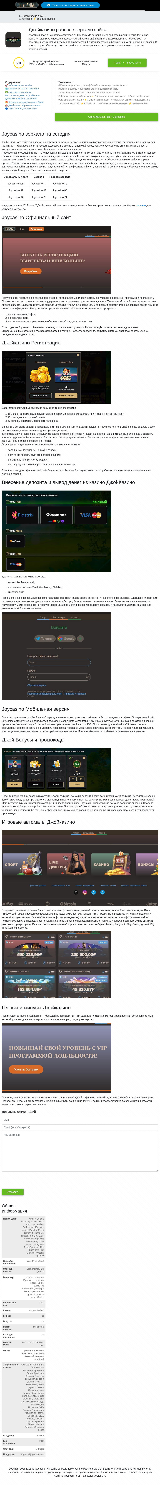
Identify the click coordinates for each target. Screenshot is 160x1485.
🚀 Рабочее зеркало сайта (18, 85)
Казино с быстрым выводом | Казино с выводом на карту (89, 89)
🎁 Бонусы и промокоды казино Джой (24, 102)
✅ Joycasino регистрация (18, 92)
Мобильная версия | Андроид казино (131, 99)
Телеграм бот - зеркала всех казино (70, 5)
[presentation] (25, 1179)
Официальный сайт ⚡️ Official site (77, 103)
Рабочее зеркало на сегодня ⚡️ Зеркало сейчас (123, 103)
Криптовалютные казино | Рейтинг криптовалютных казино (90, 92)
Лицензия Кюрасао (139, 96)
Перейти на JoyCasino (127, 62)
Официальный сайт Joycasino (106, 116)
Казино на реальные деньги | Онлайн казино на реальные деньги (93, 85)
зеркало (141, 205)
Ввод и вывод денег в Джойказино (22, 95)
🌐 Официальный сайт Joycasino (22, 88)
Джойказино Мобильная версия (21, 98)
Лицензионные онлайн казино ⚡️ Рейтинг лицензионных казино (92, 96)
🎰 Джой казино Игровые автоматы (23, 105)
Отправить (13, 1192)
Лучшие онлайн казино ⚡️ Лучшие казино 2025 (84, 99)
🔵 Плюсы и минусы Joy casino (21, 108)
